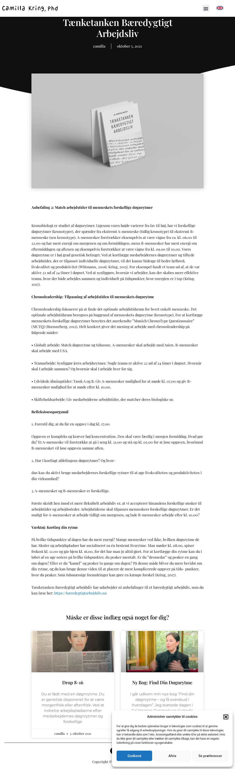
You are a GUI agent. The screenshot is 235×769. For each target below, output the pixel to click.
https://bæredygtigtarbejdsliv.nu (80, 593)
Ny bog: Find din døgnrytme (162, 682)
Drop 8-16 (72, 682)
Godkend (134, 756)
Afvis (172, 756)
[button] (226, 717)
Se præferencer (210, 756)
